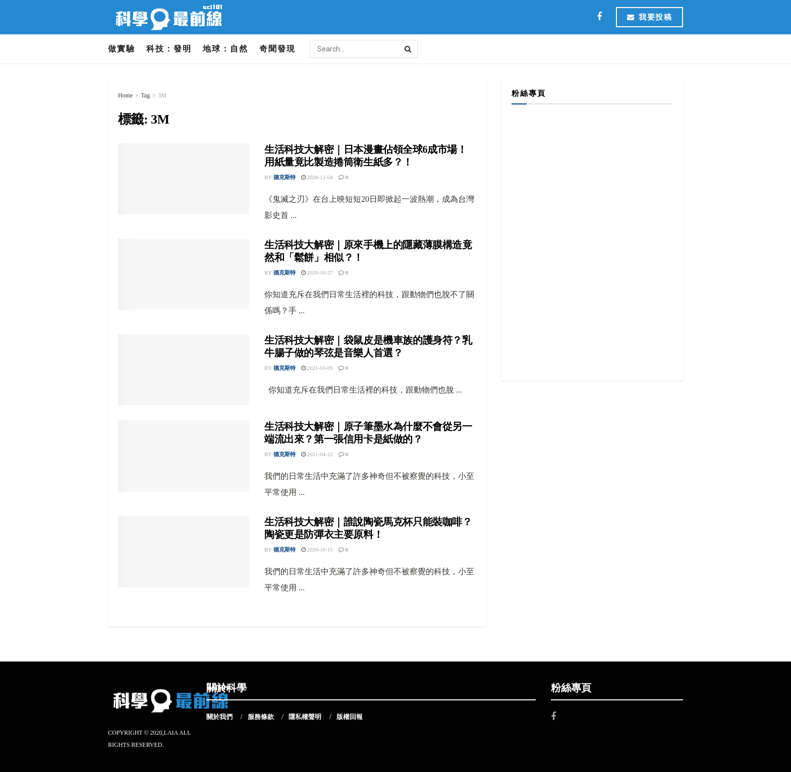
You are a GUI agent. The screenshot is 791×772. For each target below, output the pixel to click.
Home (125, 95)
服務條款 (261, 717)
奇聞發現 (277, 48)
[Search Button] (409, 49)
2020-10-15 (317, 549)
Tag (145, 95)
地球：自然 (225, 48)
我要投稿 (649, 17)
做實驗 (121, 48)
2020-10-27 (317, 272)
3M (162, 95)
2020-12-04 (317, 177)
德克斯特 (284, 177)
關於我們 (219, 717)
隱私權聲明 (305, 717)
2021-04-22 (317, 454)
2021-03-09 (317, 368)
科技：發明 (169, 48)
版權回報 (349, 717)
